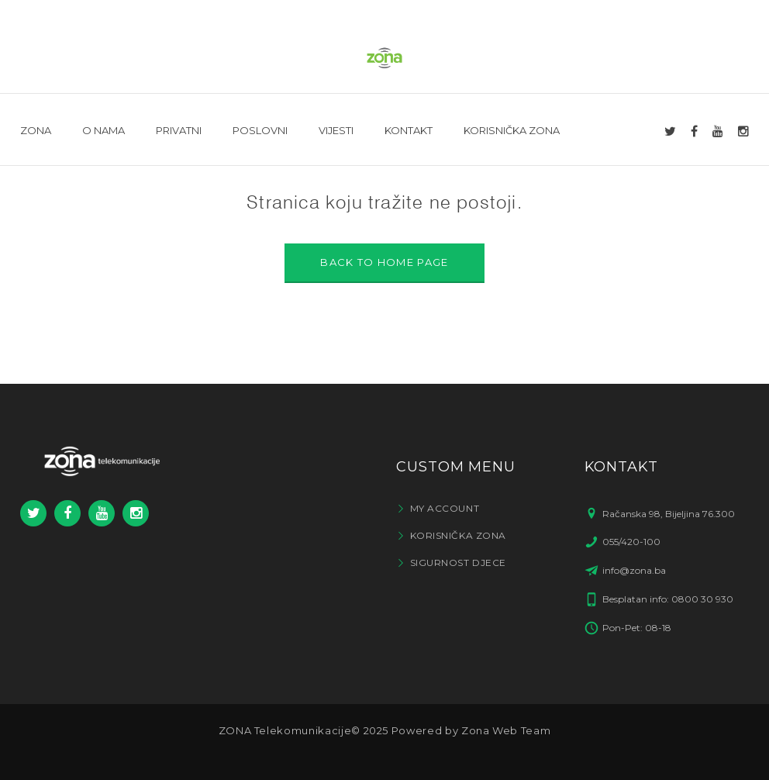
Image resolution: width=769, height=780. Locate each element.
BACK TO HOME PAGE (384, 262)
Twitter (33, 513)
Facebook (67, 513)
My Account (445, 508)
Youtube (102, 513)
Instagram (136, 513)
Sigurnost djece (458, 562)
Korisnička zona (458, 535)
